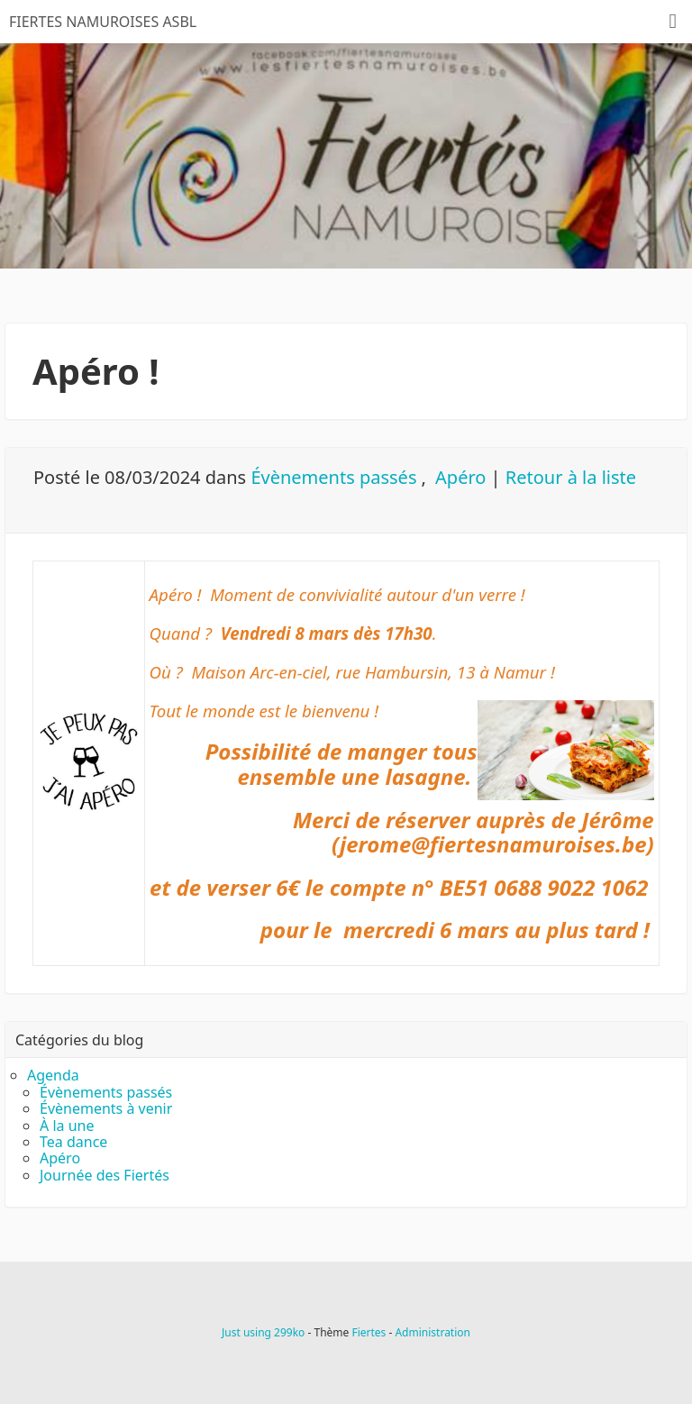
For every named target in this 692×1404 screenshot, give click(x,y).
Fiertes (368, 1332)
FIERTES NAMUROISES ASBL (102, 22)
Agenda (53, 1075)
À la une (67, 1125)
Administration (432, 1332)
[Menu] (673, 21)
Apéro (460, 477)
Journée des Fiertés (104, 1175)
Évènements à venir (106, 1108)
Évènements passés (333, 477)
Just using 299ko (263, 1332)
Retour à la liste (570, 477)
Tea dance (73, 1142)
